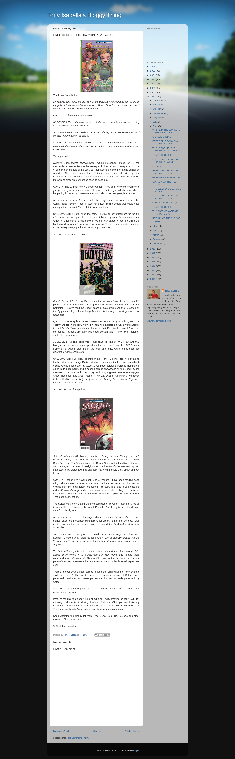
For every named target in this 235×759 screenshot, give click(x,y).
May (155, 226)
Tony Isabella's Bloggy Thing (84, 15)
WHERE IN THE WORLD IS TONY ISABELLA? (166, 131)
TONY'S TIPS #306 (161, 155)
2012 (153, 274)
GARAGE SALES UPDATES (166, 177)
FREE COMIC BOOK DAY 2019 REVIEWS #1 (165, 197)
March (156, 235)
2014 (153, 266)
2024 (153, 75)
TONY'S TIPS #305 (161, 207)
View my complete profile (159, 321)
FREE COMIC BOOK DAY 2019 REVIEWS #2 (165, 171)
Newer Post (61, 731)
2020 (153, 92)
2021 (153, 88)
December (158, 100)
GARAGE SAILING (161, 137)
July (155, 122)
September (158, 113)
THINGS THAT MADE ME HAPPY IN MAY (165, 212)
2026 (153, 66)
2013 (153, 270)
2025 (153, 71)
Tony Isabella (172, 291)
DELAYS (156, 166)
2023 (153, 79)
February (157, 239)
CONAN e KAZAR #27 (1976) (166, 202)
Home (97, 731)
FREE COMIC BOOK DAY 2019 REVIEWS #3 (165, 160)
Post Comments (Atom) (78, 738)
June (155, 126)
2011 (153, 279)
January (157, 243)
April (155, 230)
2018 (153, 249)
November (158, 104)
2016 (153, 257)
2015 (153, 261)
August (156, 117)
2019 (153, 96)
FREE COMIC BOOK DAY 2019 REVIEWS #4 (165, 142)
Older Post (132, 731)
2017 (153, 253)
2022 (153, 84)
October (157, 109)
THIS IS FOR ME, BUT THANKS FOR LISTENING (166, 149)
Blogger (135, 751)
